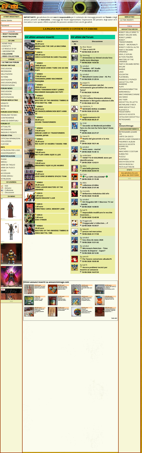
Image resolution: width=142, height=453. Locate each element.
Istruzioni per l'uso (10, 150)
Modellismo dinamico (129, 139)
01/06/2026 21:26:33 (90, 71)
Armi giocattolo (127, 107)
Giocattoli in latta (128, 102)
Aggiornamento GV (91, 117)
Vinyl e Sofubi (125, 54)
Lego (121, 72)
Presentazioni (8, 85)
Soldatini (123, 74)
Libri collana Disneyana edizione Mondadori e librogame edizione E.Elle (97, 99)
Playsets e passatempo (124, 111)
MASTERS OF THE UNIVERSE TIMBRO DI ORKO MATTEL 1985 (51, 231)
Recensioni (6, 71)
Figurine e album (127, 141)
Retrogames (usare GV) (128, 133)
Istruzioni (6, 179)
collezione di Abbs (91, 185)
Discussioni (6, 68)
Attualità (5, 126)
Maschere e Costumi (128, 151)
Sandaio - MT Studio (91, 68)
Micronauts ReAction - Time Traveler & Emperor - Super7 (94, 249)
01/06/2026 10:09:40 (90, 92)
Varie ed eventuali (9, 120)
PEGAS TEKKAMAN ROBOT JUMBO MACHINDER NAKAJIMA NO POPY (49, 90)
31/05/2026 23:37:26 (90, 103)
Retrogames (125, 119)
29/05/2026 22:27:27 (90, 133)
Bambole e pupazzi (128, 79)
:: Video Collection (10, 56)
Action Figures (126, 57)
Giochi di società (127, 114)
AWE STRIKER (41, 219)
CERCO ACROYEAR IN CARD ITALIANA (51, 57)
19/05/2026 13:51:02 (90, 242)
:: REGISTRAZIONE (8, 36)
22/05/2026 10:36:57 (90, 225)
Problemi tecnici (9, 115)
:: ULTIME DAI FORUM (10, 62)
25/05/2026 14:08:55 (90, 207)
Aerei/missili (124, 92)
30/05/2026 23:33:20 (90, 111)
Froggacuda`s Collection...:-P (95, 223)
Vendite (4, 103)
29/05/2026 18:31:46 (90, 143)
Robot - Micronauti (128, 44)
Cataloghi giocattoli (129, 117)
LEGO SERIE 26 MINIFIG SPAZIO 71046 (50, 176)
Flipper (122, 149)
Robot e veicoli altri (129, 47)
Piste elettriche (126, 167)
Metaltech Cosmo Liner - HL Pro (97, 77)
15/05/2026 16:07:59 (90, 272)
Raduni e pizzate (9, 132)
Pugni (3, 159)
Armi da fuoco (8, 167)
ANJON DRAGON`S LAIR (45, 198)
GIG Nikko (123, 97)
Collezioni (6, 141)
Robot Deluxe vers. (128, 35)
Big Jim (122, 66)
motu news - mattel (92, 149)
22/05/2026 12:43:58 (90, 217)
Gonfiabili (124, 159)
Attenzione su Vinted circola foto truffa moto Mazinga (96, 59)
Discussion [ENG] (9, 82)
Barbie (122, 69)
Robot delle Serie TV (129, 32)
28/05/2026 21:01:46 (90, 187)
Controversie (7, 118)
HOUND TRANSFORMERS (45, 122)
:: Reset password (9, 34)
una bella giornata (91, 168)
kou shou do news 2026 (93, 240)
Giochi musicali (126, 164)
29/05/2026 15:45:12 (90, 152)
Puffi (121, 87)
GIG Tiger (123, 99)
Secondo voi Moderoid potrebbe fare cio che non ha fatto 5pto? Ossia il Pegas (96, 128)
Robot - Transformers (126, 41)
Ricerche (5, 106)
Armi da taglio (8, 165)
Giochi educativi (126, 161)
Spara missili (7, 176)
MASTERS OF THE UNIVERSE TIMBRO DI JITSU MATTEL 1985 (51, 101)
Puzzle (122, 156)
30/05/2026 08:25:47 (90, 119)
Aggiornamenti (8, 153)
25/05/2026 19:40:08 (90, 196)
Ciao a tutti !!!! (89, 49)
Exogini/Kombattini (128, 89)
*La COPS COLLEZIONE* (95, 177)
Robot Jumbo (125, 37)
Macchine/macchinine (129, 94)
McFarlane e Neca (127, 104)
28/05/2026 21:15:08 (90, 179)
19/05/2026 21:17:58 (90, 234)
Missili (4, 162)
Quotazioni (6, 79)
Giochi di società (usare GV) (127, 145)
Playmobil (124, 77)
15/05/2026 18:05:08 (90, 261)
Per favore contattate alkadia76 (97, 259)
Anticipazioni (7, 97)
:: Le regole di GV (8, 48)
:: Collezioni (6, 54)
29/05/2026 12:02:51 (90, 162)
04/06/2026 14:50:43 (90, 62)
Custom (4, 144)
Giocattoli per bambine (126, 83)
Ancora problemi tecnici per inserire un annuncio (93, 268)
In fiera (4, 77)
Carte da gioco (126, 136)
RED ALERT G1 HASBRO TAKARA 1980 (51, 144)
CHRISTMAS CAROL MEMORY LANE (50, 209)
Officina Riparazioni (10, 138)
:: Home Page (6, 43)
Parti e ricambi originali (126, 51)
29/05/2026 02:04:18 (90, 171)
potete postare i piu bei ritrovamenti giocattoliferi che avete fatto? (96, 87)
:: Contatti (6, 46)
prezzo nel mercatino (92, 231)
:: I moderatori (8, 51)
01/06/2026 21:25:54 (90, 79)
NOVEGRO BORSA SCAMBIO (94, 109)
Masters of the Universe (126, 60)
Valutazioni (6, 74)
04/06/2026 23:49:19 (90, 52)
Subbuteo (123, 154)
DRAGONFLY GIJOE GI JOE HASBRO (49, 165)
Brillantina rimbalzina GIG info (96, 193)
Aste (3, 109)
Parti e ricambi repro (129, 64)
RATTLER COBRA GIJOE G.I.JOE (48, 154)
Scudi (3, 170)
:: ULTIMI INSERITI (126, 20)
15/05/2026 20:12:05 (90, 253)
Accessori (5, 173)
